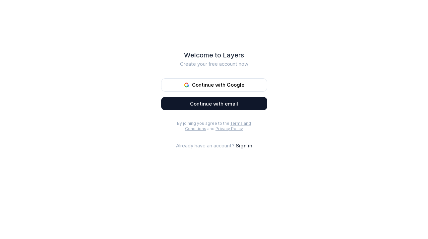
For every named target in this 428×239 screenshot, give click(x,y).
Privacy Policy (229, 128)
